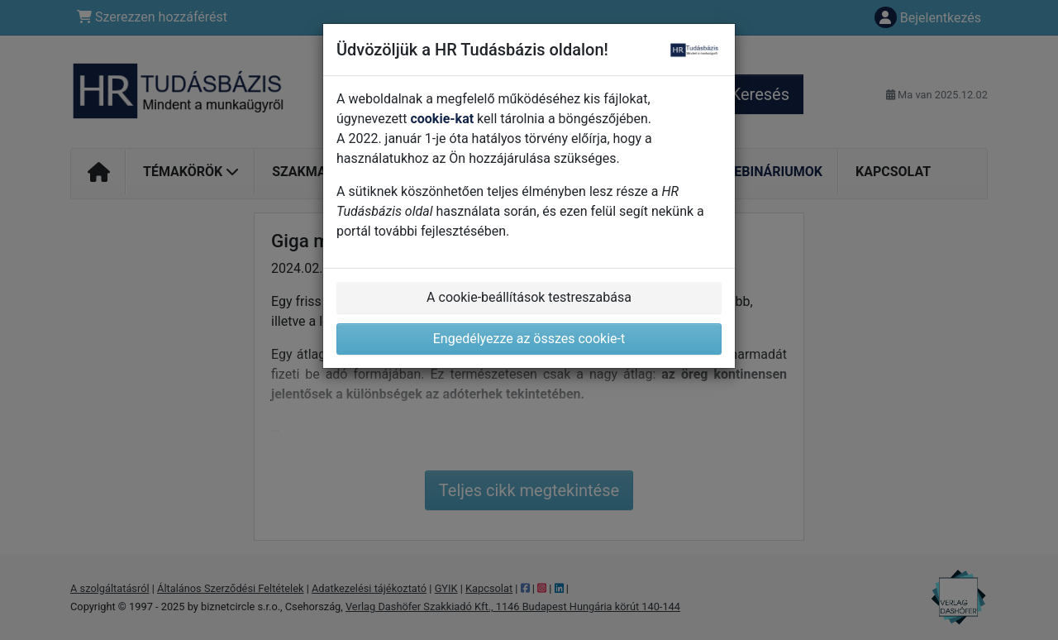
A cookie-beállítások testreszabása (529, 297)
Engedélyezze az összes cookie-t (529, 338)
